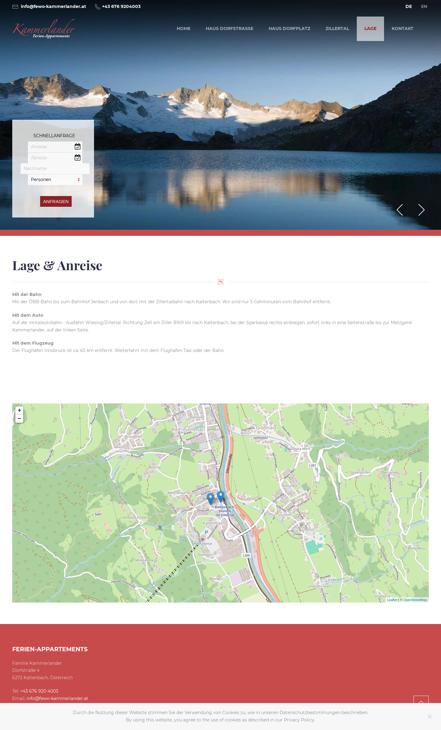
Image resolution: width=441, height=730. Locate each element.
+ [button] (19, 410)
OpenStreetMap (415, 600)
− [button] (19, 418)
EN (424, 6)
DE (408, 6)
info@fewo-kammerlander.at (53, 6)
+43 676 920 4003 (39, 691)
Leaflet (392, 600)
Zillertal (337, 28)
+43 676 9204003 (121, 6)
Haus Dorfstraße (229, 28)
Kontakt (402, 28)
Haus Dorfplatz (289, 28)
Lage (370, 28)
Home (183, 28)
